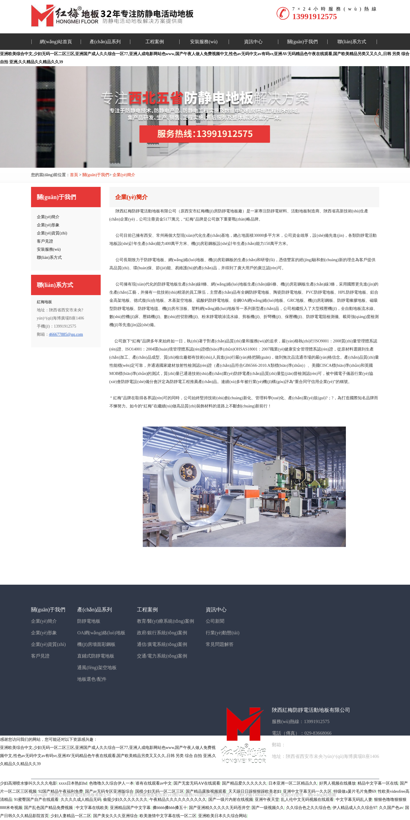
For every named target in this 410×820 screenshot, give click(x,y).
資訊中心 (253, 41)
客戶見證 (40, 655)
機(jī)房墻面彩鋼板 (96, 644)
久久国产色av (391, 807)
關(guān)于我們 (302, 41)
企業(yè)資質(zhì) (48, 644)
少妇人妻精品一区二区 (70, 816)
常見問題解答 (220, 644)
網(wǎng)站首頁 (56, 41)
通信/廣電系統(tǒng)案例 (162, 644)
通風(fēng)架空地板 (96, 667)
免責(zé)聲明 (292, 795)
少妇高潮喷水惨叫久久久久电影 (28, 783)
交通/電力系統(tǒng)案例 (162, 655)
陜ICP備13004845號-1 (257, 795)
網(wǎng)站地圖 (322, 795)
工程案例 (154, 41)
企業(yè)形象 (44, 632)
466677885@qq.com (66, 334)
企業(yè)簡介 (124, 175)
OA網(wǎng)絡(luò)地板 (101, 632)
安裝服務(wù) (203, 41)
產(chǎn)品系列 (105, 41)
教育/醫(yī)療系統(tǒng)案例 (165, 621)
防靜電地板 (88, 621)
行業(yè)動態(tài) (222, 632)
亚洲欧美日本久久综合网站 (222, 816)
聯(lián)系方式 (351, 41)
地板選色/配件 (91, 679)
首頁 (74, 175)
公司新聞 (215, 621)
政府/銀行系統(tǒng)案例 (162, 632)
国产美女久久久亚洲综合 (115, 816)
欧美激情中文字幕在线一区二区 (168, 816)
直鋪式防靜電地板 (95, 655)
